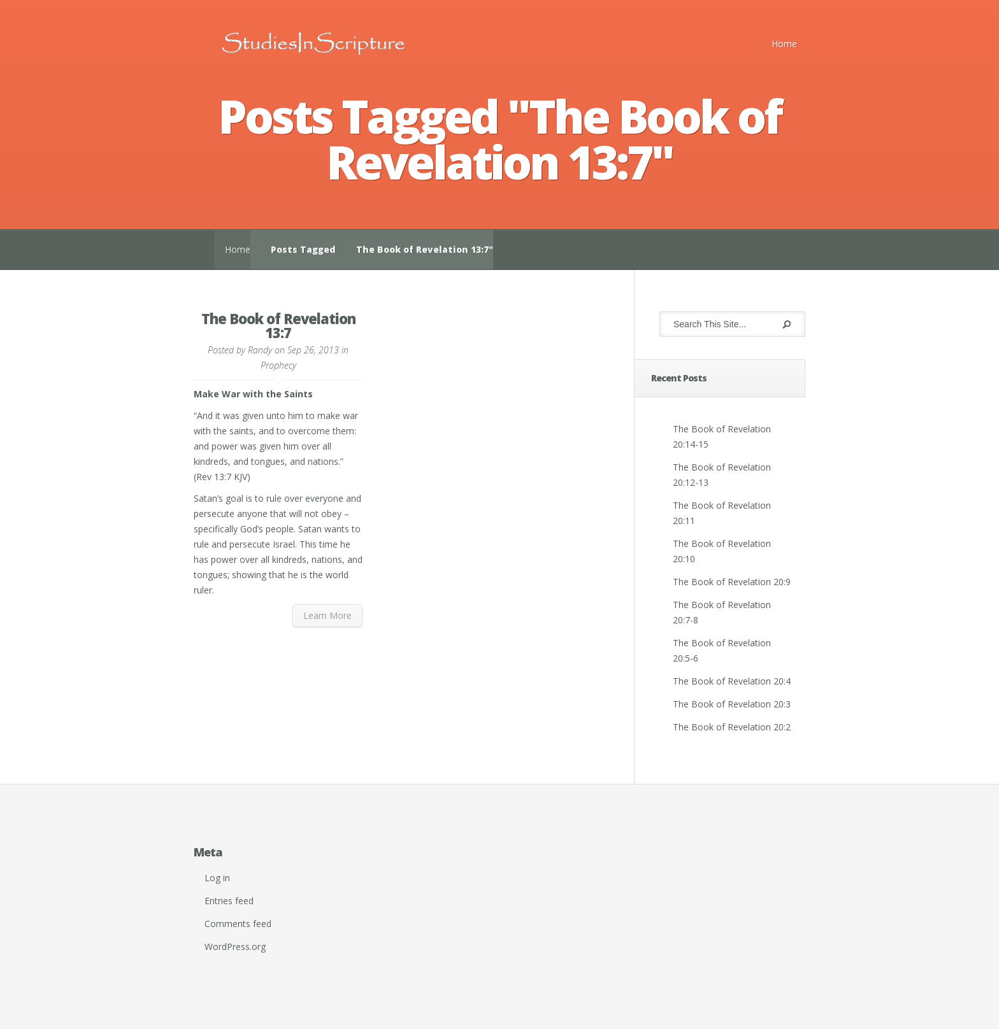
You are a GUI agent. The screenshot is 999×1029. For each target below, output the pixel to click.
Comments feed (238, 924)
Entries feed (229, 901)
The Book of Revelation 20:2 (732, 727)
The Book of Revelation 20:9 (732, 582)
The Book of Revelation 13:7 (278, 325)
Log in (217, 878)
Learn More (327, 615)
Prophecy (278, 365)
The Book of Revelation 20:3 (732, 704)
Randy (260, 350)
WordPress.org (235, 946)
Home (784, 44)
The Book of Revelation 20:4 (732, 681)
